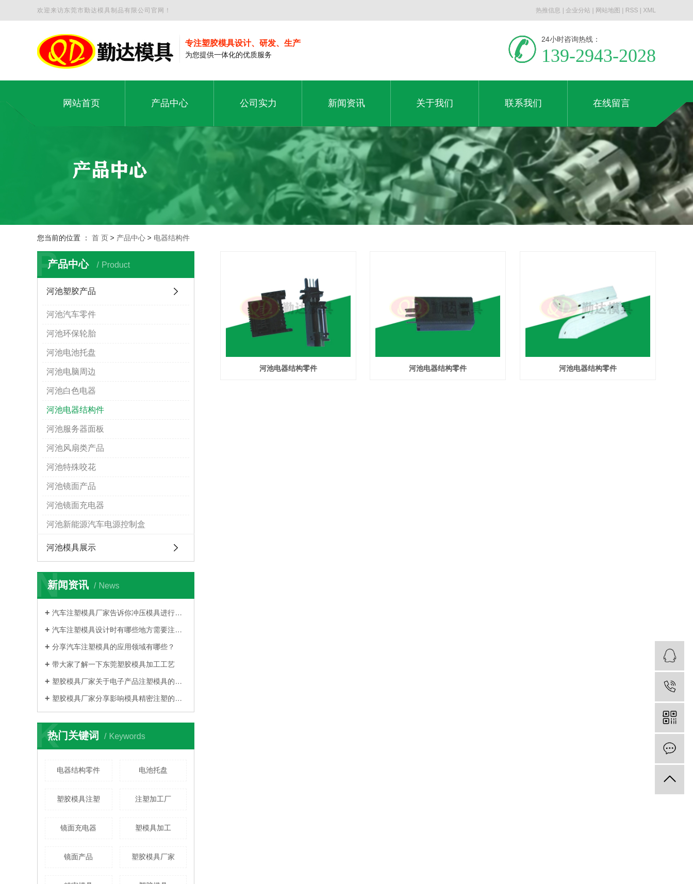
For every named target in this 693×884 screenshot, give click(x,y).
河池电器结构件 (75, 409)
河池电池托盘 (71, 352)
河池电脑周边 (71, 371)
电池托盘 (153, 770)
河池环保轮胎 (71, 333)
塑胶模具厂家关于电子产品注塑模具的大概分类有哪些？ (119, 681)
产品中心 (131, 238)
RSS (631, 10)
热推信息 (548, 10)
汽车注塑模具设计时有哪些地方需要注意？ (119, 630)
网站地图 (608, 10)
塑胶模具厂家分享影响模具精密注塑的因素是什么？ (119, 698)
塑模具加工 (153, 828)
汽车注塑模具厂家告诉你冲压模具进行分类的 (119, 613)
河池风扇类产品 (75, 448)
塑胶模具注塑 (78, 799)
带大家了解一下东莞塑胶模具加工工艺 (113, 664)
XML (649, 10)
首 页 (100, 238)
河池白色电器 (71, 390)
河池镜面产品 (71, 486)
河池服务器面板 (75, 428)
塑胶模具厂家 (153, 857)
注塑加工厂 (153, 799)
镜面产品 (78, 857)
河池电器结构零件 (288, 368)
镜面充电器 (78, 828)
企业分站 (578, 10)
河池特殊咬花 (71, 467)
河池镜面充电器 (75, 505)
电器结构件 (172, 238)
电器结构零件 (78, 770)
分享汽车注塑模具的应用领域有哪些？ (113, 647)
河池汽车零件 (71, 314)
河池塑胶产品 (71, 291)
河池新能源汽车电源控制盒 (95, 524)
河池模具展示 (71, 547)
